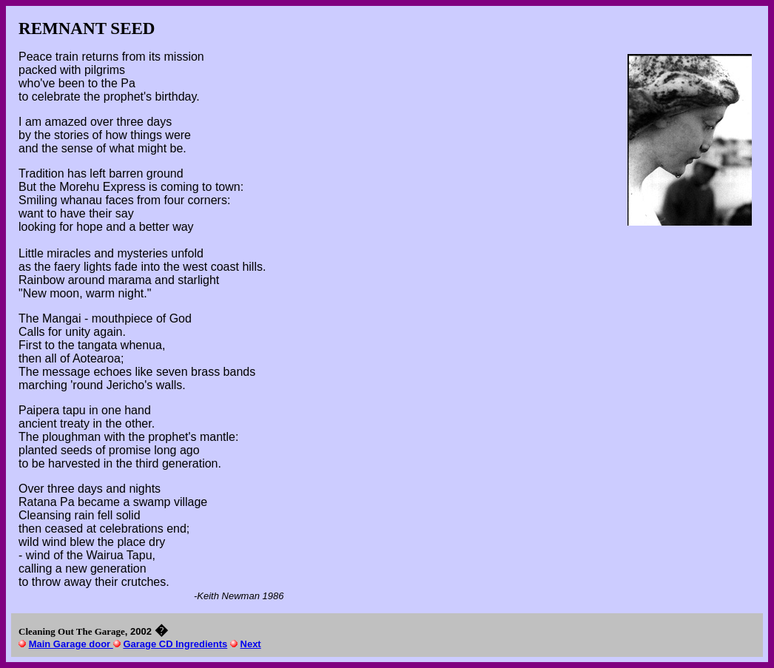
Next (250, 644)
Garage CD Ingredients (175, 644)
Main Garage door (71, 644)
